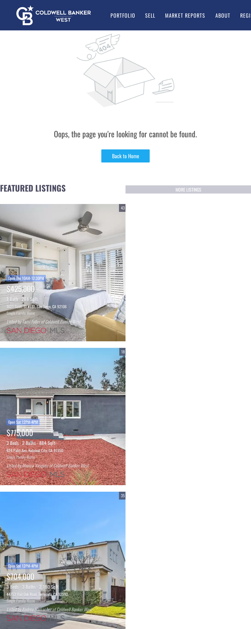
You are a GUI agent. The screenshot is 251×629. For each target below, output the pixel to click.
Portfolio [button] (122, 15)
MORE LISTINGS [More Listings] (188, 189)
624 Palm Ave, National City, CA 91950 (35, 450)
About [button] (223, 15)
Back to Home (125, 156)
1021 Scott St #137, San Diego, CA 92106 (37, 306)
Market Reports (185, 15)
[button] (53, 15)
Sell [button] (150, 15)
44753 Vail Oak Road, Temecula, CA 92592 (37, 594)
